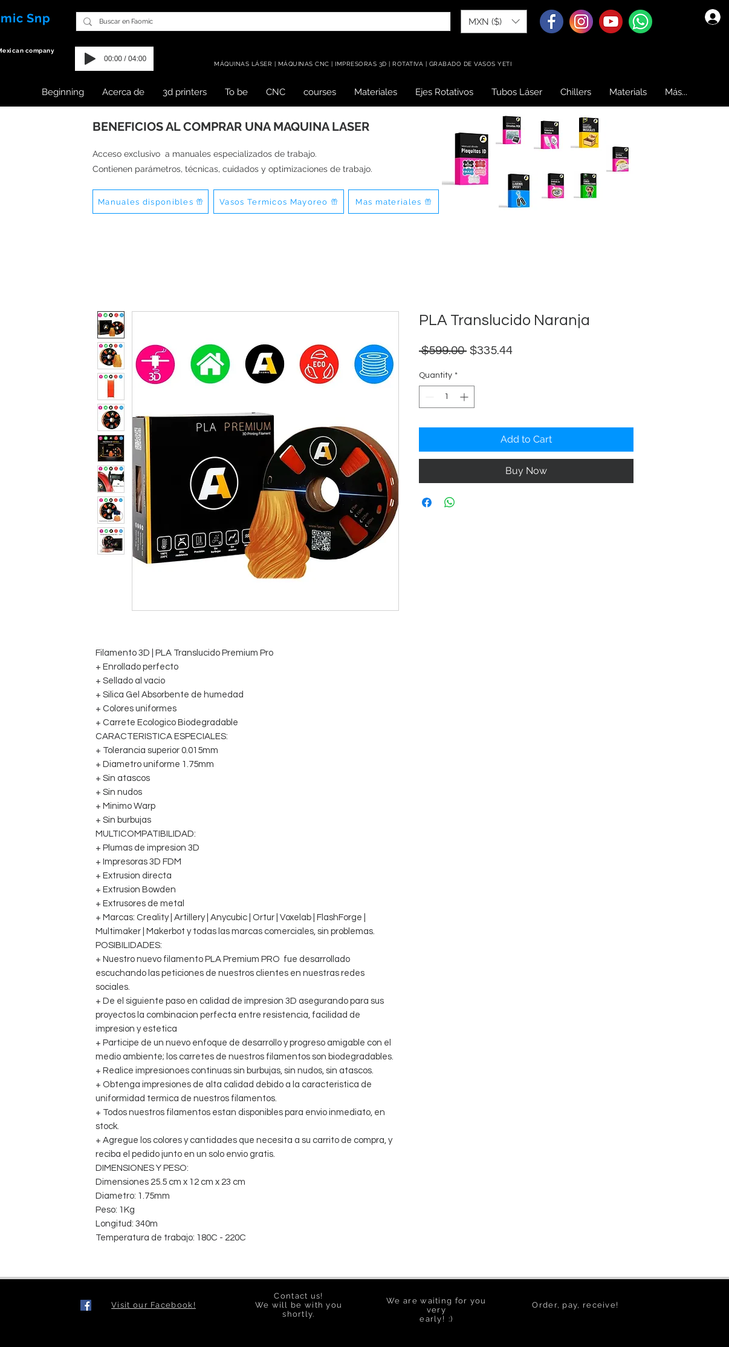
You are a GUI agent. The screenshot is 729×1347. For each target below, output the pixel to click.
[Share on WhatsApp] (449, 502)
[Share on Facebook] (427, 502)
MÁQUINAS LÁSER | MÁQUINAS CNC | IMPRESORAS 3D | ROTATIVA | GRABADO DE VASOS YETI (364, 64)
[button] (494, 21)
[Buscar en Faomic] (262, 21)
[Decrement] (428, 396)
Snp (39, 18)
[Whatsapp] (640, 21)
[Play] (90, 59)
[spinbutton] (447, 396)
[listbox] (494, 21)
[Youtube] (611, 21)
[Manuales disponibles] (150, 201)
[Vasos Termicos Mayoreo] (278, 201)
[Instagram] (581, 21)
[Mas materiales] (393, 201)
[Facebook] (551, 21)
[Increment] (465, 396)
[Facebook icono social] (85, 1305)
